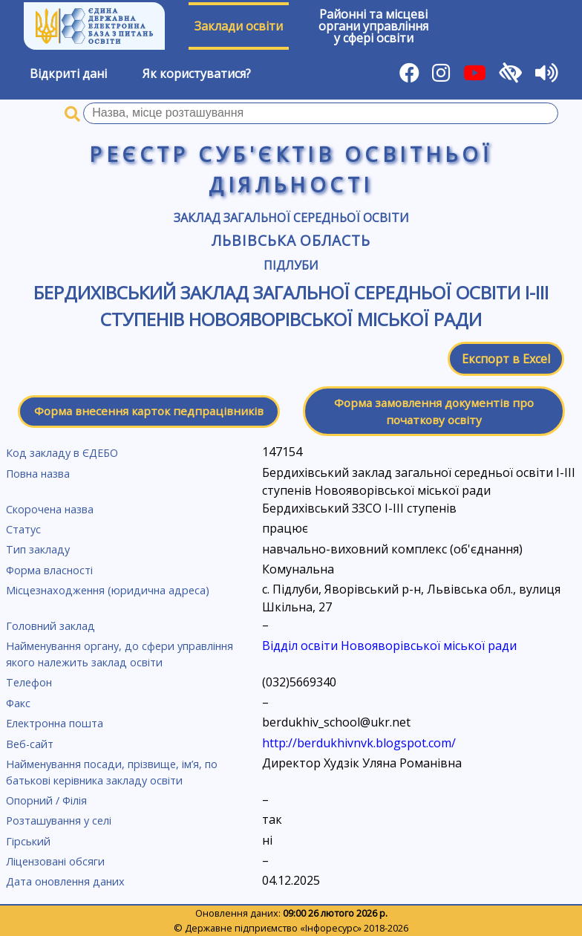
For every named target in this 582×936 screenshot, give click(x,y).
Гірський (28, 841)
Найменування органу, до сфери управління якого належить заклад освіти (119, 654)
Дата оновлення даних (65, 881)
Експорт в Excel (506, 359)
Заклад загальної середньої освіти (291, 217)
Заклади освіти (238, 26)
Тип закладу (38, 549)
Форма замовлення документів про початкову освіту (434, 411)
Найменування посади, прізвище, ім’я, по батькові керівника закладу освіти (112, 772)
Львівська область (291, 240)
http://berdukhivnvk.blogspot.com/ (359, 743)
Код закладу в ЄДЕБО (62, 453)
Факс (18, 703)
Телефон (29, 682)
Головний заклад (50, 626)
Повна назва (38, 474)
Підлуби (291, 265)
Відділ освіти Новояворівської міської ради (389, 645)
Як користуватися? (197, 73)
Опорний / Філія (46, 800)
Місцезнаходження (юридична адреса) (107, 590)
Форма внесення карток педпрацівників (149, 410)
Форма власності (49, 570)
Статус (23, 529)
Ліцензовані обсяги (55, 861)
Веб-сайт (29, 744)
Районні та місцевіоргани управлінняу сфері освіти (373, 26)
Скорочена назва (50, 509)
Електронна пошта (54, 723)
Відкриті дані (68, 73)
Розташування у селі (58, 820)
